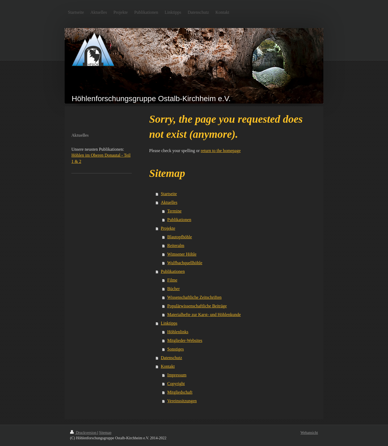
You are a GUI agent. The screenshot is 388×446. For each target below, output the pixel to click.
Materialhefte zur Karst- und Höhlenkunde (204, 314)
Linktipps (169, 323)
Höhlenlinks (177, 332)
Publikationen (179, 219)
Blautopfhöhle (179, 237)
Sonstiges (175, 349)
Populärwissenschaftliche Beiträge (197, 306)
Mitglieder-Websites (184, 340)
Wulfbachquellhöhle (184, 262)
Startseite (169, 193)
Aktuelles (169, 202)
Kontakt (168, 366)
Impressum (176, 375)
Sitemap (105, 433)
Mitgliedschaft (179, 392)
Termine (174, 211)
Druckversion (83, 433)
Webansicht (309, 433)
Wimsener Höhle (181, 254)
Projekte (168, 228)
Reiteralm (175, 245)
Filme (172, 280)
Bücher (173, 288)
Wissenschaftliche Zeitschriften (194, 297)
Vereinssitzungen (182, 401)
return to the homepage (221, 150)
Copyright (176, 383)
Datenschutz (171, 357)
